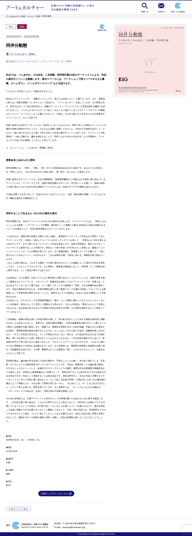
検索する (144, 12)
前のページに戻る (19, 509)
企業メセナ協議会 (178, 12)
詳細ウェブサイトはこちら (54, 493)
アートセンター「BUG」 (23, 54)
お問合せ (161, 12)
